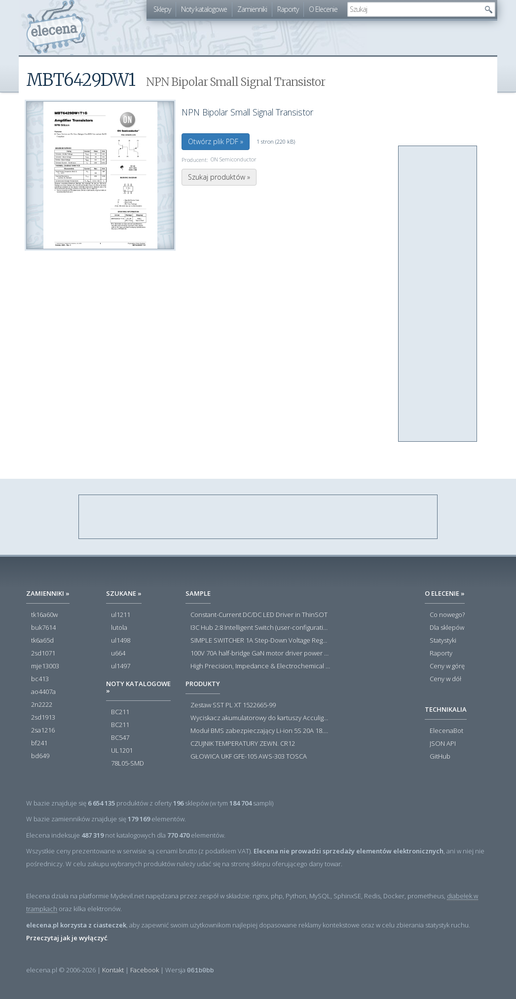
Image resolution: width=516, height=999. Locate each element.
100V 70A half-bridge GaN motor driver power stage (260, 653)
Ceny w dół (445, 679)
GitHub (440, 757)
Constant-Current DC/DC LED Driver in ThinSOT (259, 615)
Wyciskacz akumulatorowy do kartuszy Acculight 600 (260, 718)
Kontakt (113, 969)
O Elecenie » (445, 593)
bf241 (39, 743)
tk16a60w (44, 615)
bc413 (40, 679)
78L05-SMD (127, 764)
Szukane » (124, 593)
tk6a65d (42, 641)
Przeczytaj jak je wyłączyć (66, 937)
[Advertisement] (438, 294)
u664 (118, 653)
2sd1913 (43, 718)
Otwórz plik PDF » (215, 141)
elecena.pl (56, 27)
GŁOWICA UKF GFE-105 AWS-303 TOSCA (248, 757)
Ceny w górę (447, 666)
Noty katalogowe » (138, 687)
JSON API (443, 744)
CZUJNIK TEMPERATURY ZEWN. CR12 (242, 744)
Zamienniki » (48, 593)
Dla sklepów (447, 628)
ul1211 (120, 615)
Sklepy (162, 9)
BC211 (120, 712)
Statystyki (443, 641)
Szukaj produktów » (219, 177)
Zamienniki (252, 9)
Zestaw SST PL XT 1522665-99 (233, 705)
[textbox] (413, 9)
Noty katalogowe (204, 9)
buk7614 (43, 628)
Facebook (144, 969)
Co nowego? (447, 615)
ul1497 (120, 666)
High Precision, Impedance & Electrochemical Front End (260, 666)
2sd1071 (43, 653)
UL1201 (122, 751)
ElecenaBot (446, 731)
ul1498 (120, 641)
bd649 (40, 756)
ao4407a (43, 692)
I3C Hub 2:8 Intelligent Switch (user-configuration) (260, 628)
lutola (119, 628)
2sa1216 (43, 730)
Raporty (287, 9)
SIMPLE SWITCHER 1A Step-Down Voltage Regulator (260, 641)
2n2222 (41, 705)
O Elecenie (323, 9)
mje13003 (45, 666)
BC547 (120, 738)
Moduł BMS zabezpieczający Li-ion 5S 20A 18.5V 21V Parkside (260, 731)
